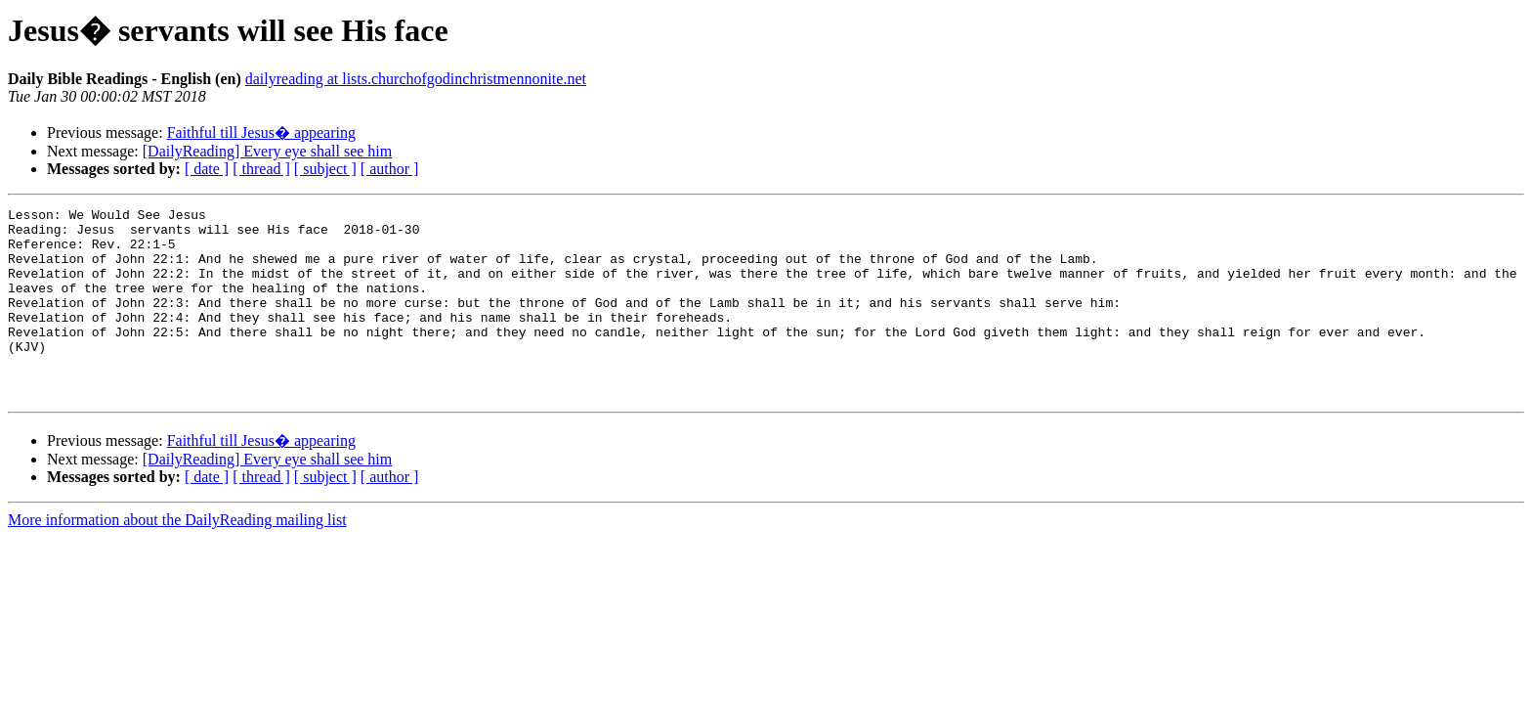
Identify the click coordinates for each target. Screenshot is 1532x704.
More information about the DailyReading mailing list (177, 558)
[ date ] (207, 168)
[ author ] (390, 168)
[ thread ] (261, 168)
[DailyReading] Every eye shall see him (267, 151)
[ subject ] (325, 168)
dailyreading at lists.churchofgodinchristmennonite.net (415, 78)
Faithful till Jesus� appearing (261, 132)
